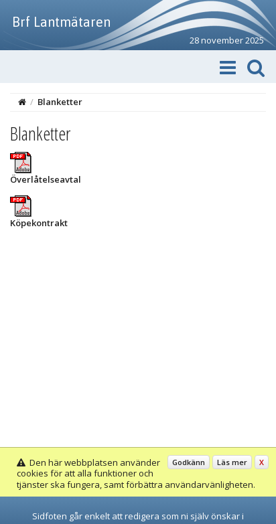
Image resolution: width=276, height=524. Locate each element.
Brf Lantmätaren (61, 21)
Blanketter (60, 102)
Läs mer (232, 462)
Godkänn (188, 462)
